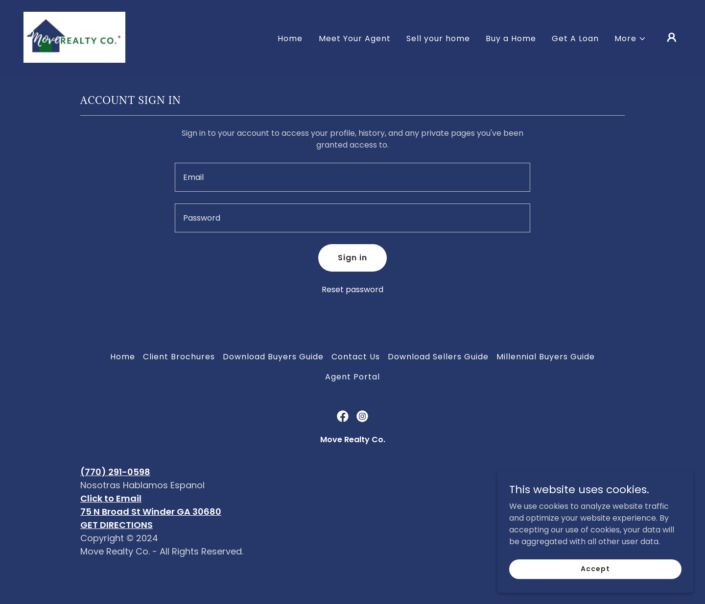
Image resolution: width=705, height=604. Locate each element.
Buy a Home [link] (511, 38)
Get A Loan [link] (575, 38)
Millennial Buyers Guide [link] (545, 356)
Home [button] (122, 356)
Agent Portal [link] (352, 376)
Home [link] (290, 38)
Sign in (352, 257)
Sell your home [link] (438, 38)
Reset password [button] (352, 289)
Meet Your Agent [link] (355, 38)
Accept (595, 589)
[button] (630, 39)
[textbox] (352, 177)
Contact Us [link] (355, 356)
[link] (74, 36)
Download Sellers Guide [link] (438, 356)
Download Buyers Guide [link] (273, 356)
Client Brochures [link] (179, 356)
